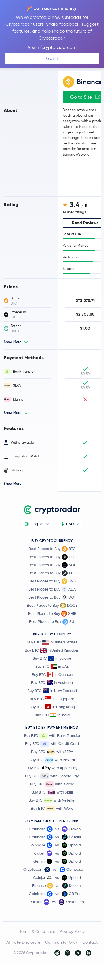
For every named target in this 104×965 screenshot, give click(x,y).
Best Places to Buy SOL (52, 565)
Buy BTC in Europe (52, 658)
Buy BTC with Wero (52, 808)
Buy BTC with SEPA (52, 752)
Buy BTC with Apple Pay (52, 768)
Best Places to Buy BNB (52, 581)
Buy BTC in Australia (52, 682)
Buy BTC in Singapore (52, 698)
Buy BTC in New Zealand (52, 690)
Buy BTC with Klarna (52, 784)
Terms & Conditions (37, 931)
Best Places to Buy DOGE (52, 605)
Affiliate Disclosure (23, 942)
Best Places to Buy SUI (52, 622)
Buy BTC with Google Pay (52, 776)
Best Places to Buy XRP (52, 573)
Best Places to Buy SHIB (52, 614)
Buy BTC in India (52, 715)
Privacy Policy (72, 931)
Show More (12, 341)
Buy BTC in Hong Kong (52, 706)
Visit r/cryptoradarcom (52, 47)
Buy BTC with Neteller (52, 800)
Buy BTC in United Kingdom (52, 650)
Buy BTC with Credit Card (52, 744)
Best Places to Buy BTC (52, 549)
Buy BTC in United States (52, 642)
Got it (52, 58)
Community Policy (61, 942)
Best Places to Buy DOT (52, 597)
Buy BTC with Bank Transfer (52, 736)
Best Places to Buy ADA (52, 589)
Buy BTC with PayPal (52, 760)
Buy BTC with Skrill (52, 792)
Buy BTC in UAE (52, 666)
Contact (90, 942)
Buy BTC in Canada (52, 674)
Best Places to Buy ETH (52, 557)
